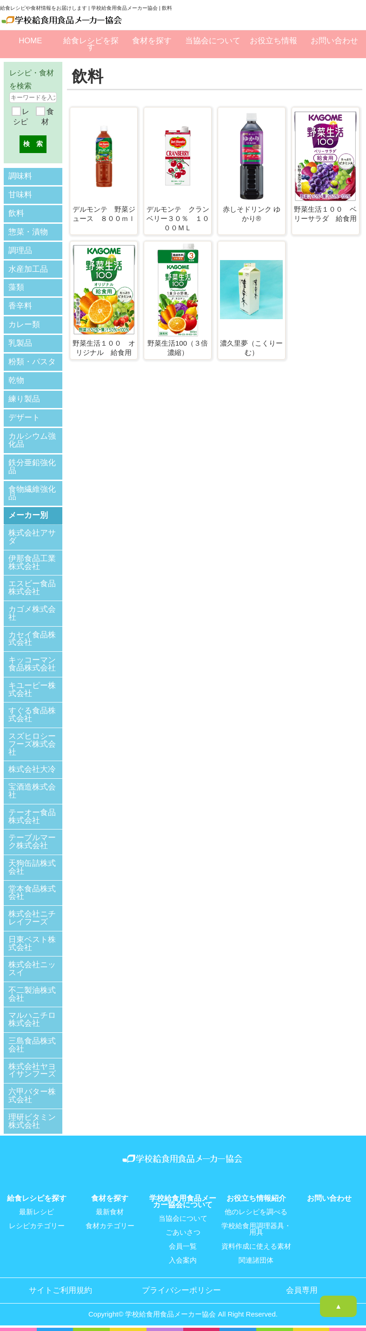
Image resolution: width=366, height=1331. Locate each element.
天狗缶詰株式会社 (32, 866)
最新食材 (110, 1211)
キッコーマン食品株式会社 (32, 663)
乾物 (16, 379)
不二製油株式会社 (32, 993)
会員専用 (302, 1289)
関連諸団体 (256, 1259)
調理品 (20, 250)
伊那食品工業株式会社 (32, 561)
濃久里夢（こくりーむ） (251, 347)
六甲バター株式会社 (32, 1094)
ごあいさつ (183, 1231)
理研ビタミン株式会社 (32, 1120)
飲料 (16, 212)
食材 (47, 116)
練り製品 (24, 398)
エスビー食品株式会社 (32, 587)
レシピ (21, 116)
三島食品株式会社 (32, 1044)
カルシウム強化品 (32, 439)
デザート (24, 416)
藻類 (16, 286)
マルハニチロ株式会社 (32, 1018)
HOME (30, 40)
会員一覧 (183, 1245)
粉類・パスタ (32, 361)
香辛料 (20, 305)
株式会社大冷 (32, 768)
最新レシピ (36, 1211)
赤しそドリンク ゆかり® (251, 213)
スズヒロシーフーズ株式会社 (32, 743)
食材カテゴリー (110, 1225)
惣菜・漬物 (28, 231)
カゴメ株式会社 (32, 612)
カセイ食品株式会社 (32, 637)
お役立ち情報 (273, 40)
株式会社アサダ (32, 536)
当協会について (212, 40)
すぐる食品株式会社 (32, 714)
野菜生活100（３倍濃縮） (177, 347)
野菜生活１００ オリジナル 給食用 (104, 347)
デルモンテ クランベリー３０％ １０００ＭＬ (177, 218)
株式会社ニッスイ (32, 967)
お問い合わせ (334, 40)
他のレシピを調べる (256, 1211)
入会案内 (183, 1259)
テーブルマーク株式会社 (32, 841)
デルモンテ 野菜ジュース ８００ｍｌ (104, 213)
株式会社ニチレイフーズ (32, 917)
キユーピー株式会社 (32, 688)
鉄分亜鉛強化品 (32, 465)
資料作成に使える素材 (256, 1245)
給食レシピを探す (91, 44)
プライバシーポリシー (181, 1289)
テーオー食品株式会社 (32, 815)
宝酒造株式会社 (32, 790)
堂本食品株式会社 (32, 891)
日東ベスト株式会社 (32, 942)
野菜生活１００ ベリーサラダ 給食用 (325, 213)
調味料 (20, 176)
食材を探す (152, 40)
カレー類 (24, 324)
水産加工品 (28, 268)
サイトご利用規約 (60, 1289)
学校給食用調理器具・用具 (256, 1228)
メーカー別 (28, 514)
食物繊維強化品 (32, 491)
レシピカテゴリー (37, 1225)
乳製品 (20, 342)
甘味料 (20, 194)
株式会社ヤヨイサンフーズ (32, 1069)
